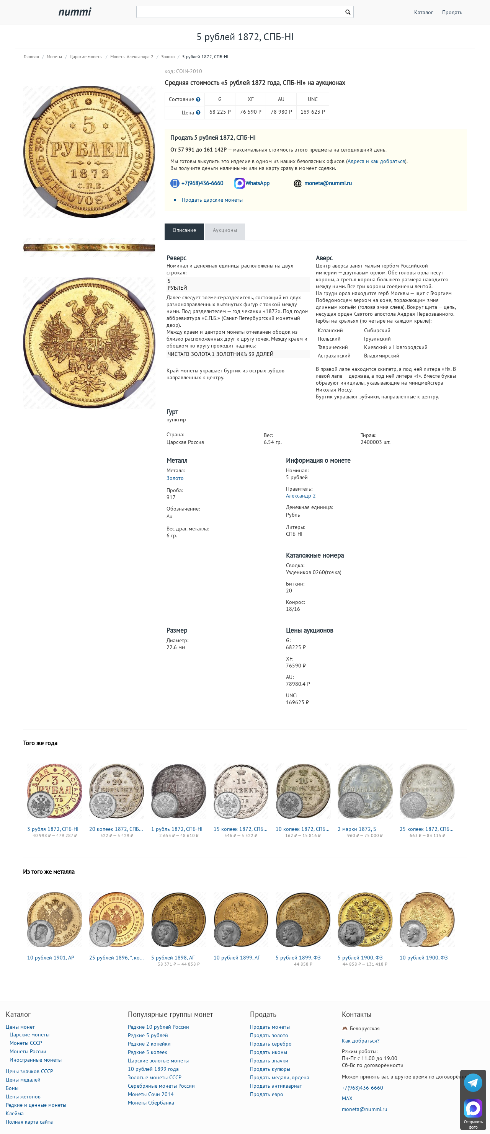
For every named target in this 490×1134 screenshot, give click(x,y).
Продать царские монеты (212, 199)
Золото (168, 56)
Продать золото (269, 1035)
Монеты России (28, 1051)
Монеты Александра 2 (132, 56)
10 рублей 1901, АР (50, 957)
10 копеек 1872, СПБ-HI (303, 829)
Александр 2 (301, 495)
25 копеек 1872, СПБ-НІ (427, 829)
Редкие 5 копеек (147, 1052)
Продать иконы (268, 1052)
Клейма (15, 1113)
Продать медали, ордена (279, 1077)
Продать (452, 12)
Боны (12, 1088)
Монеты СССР (26, 1042)
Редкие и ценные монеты (36, 1104)
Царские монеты (86, 56)
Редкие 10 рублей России (158, 1026)
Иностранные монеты (36, 1059)
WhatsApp (257, 183)
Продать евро (266, 1094)
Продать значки (269, 1060)
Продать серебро (271, 1043)
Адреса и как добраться (376, 161)
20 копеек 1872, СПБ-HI (116, 829)
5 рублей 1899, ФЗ (298, 957)
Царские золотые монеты (158, 1060)
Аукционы (225, 230)
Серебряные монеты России (161, 1085)
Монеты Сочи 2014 (151, 1094)
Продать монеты (270, 1026)
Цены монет (20, 1026)
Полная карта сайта (29, 1121)
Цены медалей (23, 1079)
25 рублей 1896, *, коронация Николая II (116, 957)
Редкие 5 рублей (148, 1035)
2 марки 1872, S (357, 829)
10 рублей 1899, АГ (237, 957)
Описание (184, 230)
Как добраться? (360, 1040)
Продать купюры (270, 1068)
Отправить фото (473, 1124)
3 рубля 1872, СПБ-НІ (52, 829)
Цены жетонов (23, 1096)
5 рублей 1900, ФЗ (360, 957)
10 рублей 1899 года (153, 1068)
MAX (347, 1098)
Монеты (54, 56)
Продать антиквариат (276, 1085)
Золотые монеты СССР (154, 1077)
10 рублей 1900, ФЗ (424, 957)
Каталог (423, 12)
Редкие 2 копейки (149, 1043)
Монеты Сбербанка (151, 1102)
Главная (31, 56)
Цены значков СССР (29, 1071)
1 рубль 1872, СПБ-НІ (177, 829)
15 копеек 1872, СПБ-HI (241, 829)
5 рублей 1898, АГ (172, 957)
